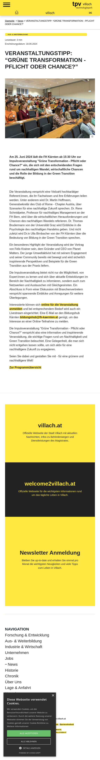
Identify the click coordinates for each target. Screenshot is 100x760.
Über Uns (13, 682)
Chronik (12, 676)
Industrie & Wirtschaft (23, 647)
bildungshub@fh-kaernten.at (39, 317)
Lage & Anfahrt (18, 688)
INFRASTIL (58, 730)
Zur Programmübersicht (25, 367)
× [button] (53, 695)
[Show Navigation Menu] (6, 5)
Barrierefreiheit (67, 724)
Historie (11, 670)
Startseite (10, 21)
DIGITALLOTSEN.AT (59, 732)
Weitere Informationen (17, 726)
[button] (29, 748)
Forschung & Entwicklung (27, 635)
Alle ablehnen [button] (29, 741)
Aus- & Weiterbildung (18, 34)
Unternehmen (17, 653)
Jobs (9, 658)
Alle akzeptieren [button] (29, 733)
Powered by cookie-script (30, 753)
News (20, 21)
